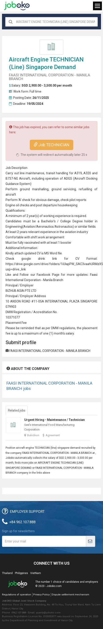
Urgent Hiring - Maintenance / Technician (54, 420)
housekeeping (67, 205)
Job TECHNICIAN (51, 144)
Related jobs (16, 410)
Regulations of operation (16, 594)
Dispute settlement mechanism (70, 594)
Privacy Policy (41, 594)
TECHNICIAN (67, 59)
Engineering (14, 226)
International (14, 280)
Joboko (16, 5)
